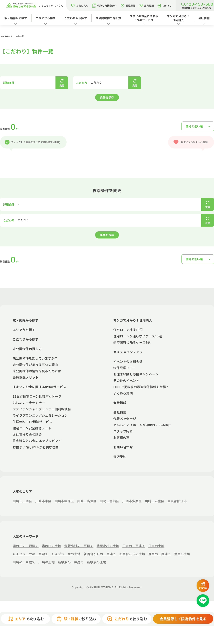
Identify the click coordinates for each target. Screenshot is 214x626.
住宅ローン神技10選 (128, 329)
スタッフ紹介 (123, 431)
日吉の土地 (156, 545)
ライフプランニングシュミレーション (40, 415)
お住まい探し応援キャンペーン (135, 374)
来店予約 (119, 456)
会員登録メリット (26, 377)
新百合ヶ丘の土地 (132, 553)
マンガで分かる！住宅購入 (178, 18)
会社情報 (204, 18)
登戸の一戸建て (159, 553)
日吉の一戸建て (133, 545)
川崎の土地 (46, 562)
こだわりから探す (75, 18)
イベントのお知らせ (127, 361)
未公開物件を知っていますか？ (35, 358)
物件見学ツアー (124, 367)
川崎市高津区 (86, 501)
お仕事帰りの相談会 (27, 434)
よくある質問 (123, 393)
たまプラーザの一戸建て (30, 553)
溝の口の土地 (51, 545)
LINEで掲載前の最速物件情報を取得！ (141, 386)
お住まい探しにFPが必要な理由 (36, 447)
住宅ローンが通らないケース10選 (137, 336)
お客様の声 (121, 437)
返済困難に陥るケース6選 (132, 342)
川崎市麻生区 (154, 501)
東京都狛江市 (177, 501)
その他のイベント (126, 380)
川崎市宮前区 (109, 501)
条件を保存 (107, 97)
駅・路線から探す (15, 18)
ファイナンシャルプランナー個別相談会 (42, 409)
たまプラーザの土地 (66, 553)
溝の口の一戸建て (26, 545)
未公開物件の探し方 (108, 18)
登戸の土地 (182, 553)
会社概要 (119, 412)
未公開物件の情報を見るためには (37, 371)
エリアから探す (45, 18)
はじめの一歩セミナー (29, 402)
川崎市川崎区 (22, 501)
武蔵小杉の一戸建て (78, 545)
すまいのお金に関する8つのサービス (144, 18)
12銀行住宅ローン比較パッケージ (37, 396)
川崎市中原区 (64, 501)
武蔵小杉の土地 (107, 545)
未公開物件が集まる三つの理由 (35, 364)
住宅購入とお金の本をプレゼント (37, 440)
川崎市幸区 (43, 501)
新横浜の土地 (96, 562)
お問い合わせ (123, 447)
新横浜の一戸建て (71, 562)
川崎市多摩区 (132, 501)
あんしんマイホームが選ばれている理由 (142, 424)
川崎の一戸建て (24, 562)
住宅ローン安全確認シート (32, 428)
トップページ (6, 36)
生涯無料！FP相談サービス (32, 421)
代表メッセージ (124, 418)
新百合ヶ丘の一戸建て (100, 553)
